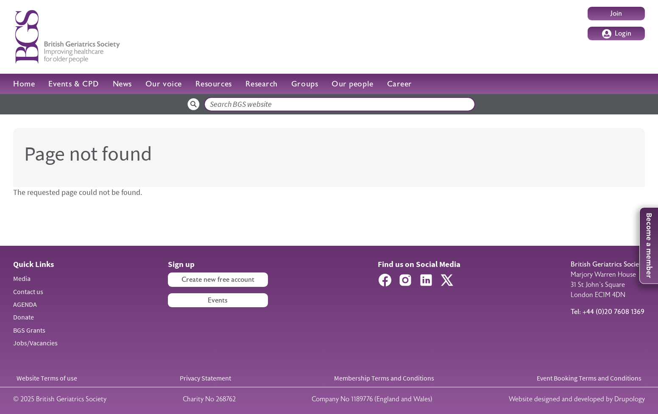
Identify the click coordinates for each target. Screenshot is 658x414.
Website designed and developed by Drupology (577, 399)
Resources (213, 84)
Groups (304, 84)
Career (399, 84)
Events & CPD (73, 84)
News (122, 84)
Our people (352, 84)
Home (24, 84)
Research (261, 84)
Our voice (163, 84)
